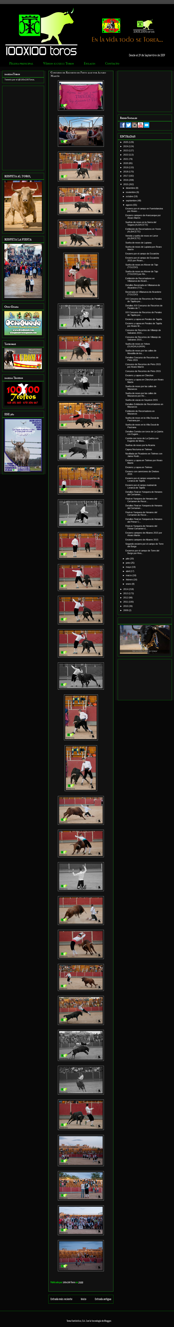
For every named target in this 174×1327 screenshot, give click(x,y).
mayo (129, 567)
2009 (126, 610)
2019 (126, 167)
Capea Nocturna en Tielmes (138, 449)
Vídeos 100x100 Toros (58, 63)
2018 (126, 171)
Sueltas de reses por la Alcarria (140, 445)
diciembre (131, 188)
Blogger (107, 1321)
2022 (126, 155)
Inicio (83, 1299)
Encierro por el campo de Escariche (142, 253)
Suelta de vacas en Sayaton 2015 (141, 400)
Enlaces (89, 63)
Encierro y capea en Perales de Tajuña (143, 319)
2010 (126, 606)
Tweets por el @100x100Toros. (19, 79)
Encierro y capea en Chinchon (139, 375)
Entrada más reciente (61, 1299)
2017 (126, 176)
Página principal (21, 63)
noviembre (131, 192)
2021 (126, 159)
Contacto (112, 63)
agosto (129, 205)
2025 (126, 142)
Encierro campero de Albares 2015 (141, 540)
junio (128, 563)
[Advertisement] (23, 127)
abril (128, 571)
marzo (129, 575)
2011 (126, 602)
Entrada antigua (103, 1299)
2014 (126, 589)
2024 (126, 146)
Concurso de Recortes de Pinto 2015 (143, 371)
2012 (126, 597)
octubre (130, 196)
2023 (126, 150)
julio (128, 558)
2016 (126, 180)
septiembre (131, 200)
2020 (126, 163)
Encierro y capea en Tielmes (138, 467)
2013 (126, 593)
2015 (126, 184)
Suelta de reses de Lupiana (138, 243)
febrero (129, 579)
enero (129, 584)
